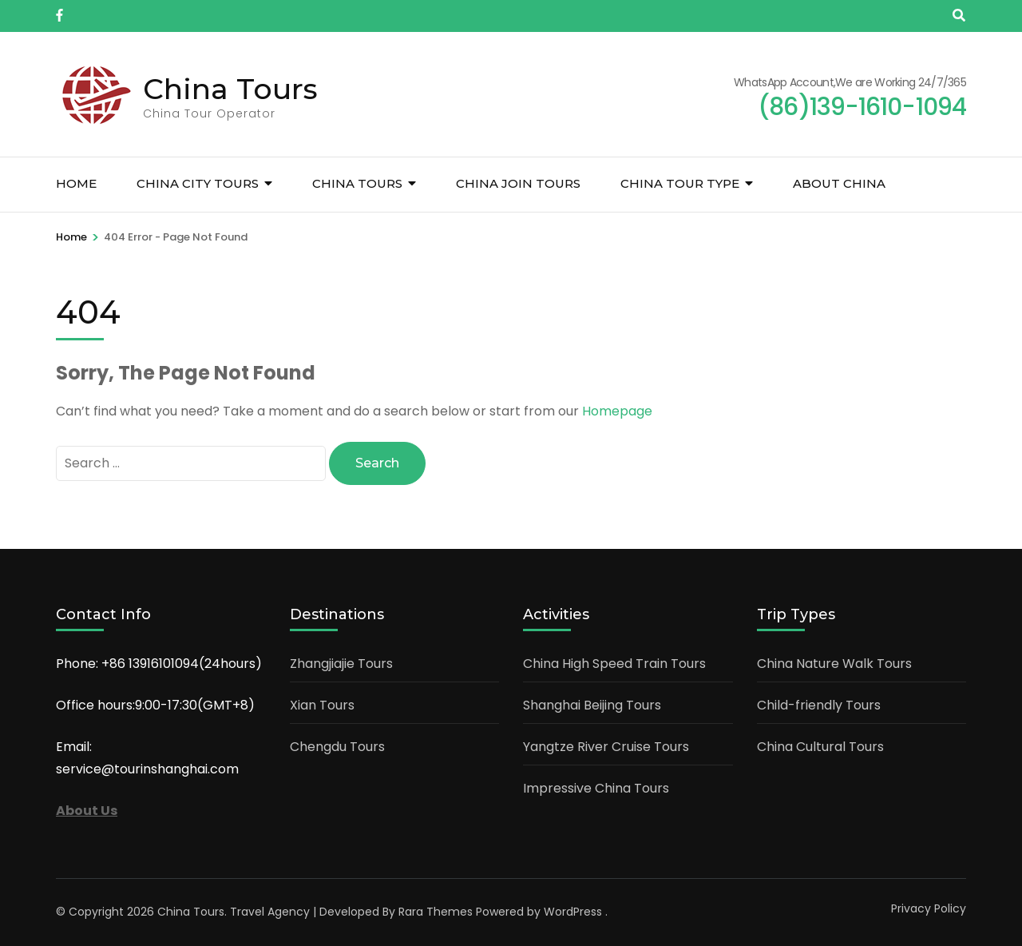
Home (76, 183)
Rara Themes (435, 912)
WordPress (573, 912)
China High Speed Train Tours (614, 663)
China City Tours (198, 183)
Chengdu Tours (337, 746)
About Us (86, 810)
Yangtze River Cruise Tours (606, 746)
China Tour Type (679, 183)
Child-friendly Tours (819, 705)
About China (839, 183)
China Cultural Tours (820, 746)
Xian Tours (322, 705)
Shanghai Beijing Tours (592, 705)
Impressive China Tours (596, 788)
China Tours (230, 88)
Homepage (617, 411)
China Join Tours (518, 183)
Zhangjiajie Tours (341, 663)
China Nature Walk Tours (834, 663)
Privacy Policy (928, 908)
